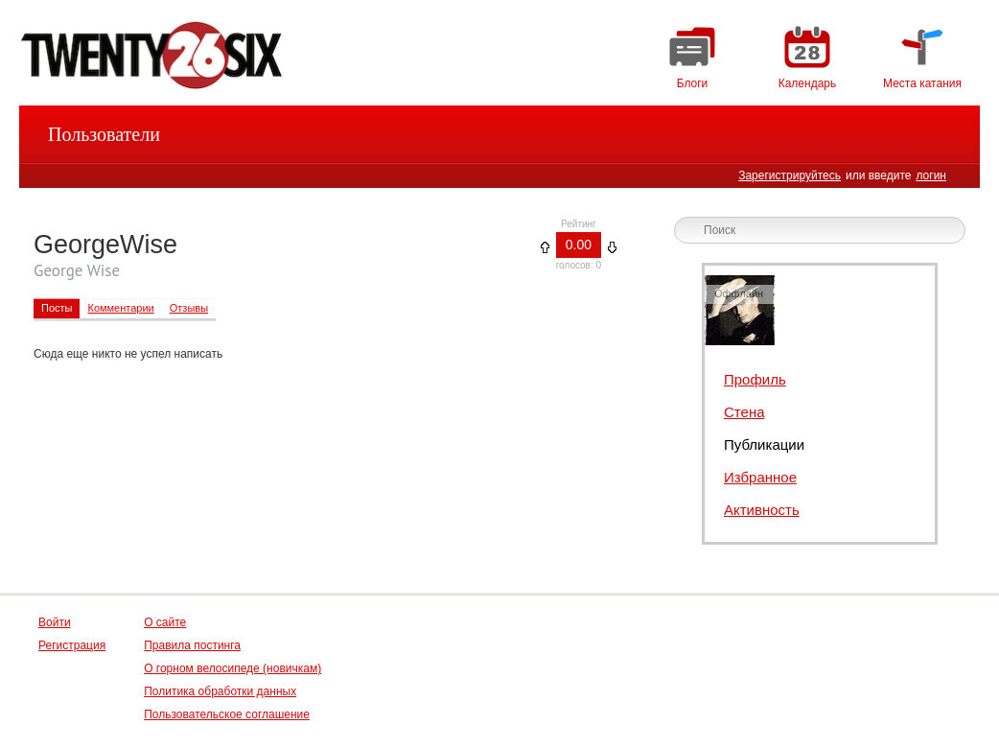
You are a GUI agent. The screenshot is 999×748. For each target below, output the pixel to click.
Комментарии (120, 308)
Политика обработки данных (220, 691)
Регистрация (71, 645)
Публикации (764, 444)
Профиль (755, 379)
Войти (54, 622)
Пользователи (104, 134)
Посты (56, 308)
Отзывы (189, 308)
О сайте (165, 622)
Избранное (760, 477)
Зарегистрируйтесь (789, 175)
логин (931, 175)
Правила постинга (192, 645)
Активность (762, 510)
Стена (744, 412)
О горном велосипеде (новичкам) (232, 668)
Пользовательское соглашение (227, 714)
